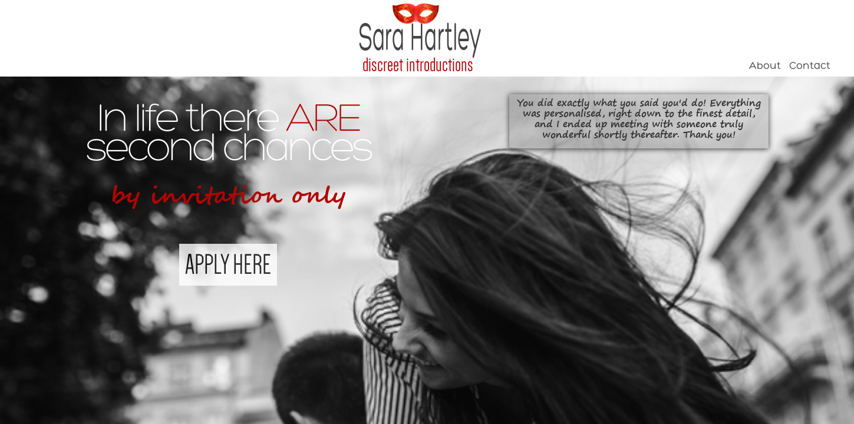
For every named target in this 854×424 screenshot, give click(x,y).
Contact (809, 66)
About (765, 66)
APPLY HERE (228, 264)
